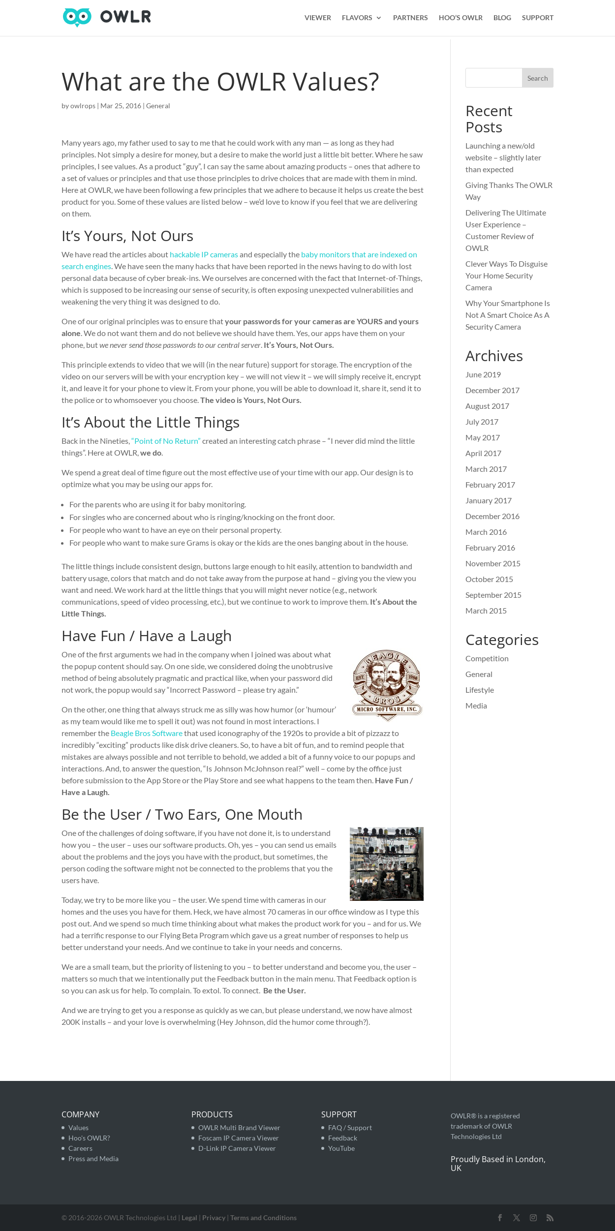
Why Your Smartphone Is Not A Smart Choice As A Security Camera (507, 314)
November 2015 (493, 563)
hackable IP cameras (204, 254)
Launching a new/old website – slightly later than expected (503, 157)
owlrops (82, 105)
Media (476, 705)
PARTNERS (410, 18)
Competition (487, 658)
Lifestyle (479, 689)
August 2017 (487, 405)
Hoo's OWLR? (89, 1138)
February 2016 (490, 547)
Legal (189, 1217)
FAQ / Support (350, 1127)
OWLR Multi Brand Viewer (239, 1127)
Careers (80, 1148)
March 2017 (486, 468)
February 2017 (490, 484)
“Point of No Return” (166, 440)
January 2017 (488, 500)
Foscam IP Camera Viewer (238, 1138)
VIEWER (318, 18)
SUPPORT (538, 18)
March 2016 (486, 531)
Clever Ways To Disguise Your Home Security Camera (506, 275)
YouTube (341, 1148)
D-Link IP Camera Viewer (237, 1148)
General (158, 105)
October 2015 (489, 579)
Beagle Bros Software (147, 733)
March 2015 (486, 610)
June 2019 (483, 374)
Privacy (213, 1217)
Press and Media (93, 1158)
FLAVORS (357, 18)
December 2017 (492, 390)
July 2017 (481, 421)
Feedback (342, 1138)
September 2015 (493, 594)
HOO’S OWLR (461, 18)
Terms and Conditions (263, 1217)
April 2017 (483, 453)
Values (78, 1127)
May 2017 (482, 437)
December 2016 (492, 516)
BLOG (502, 18)
